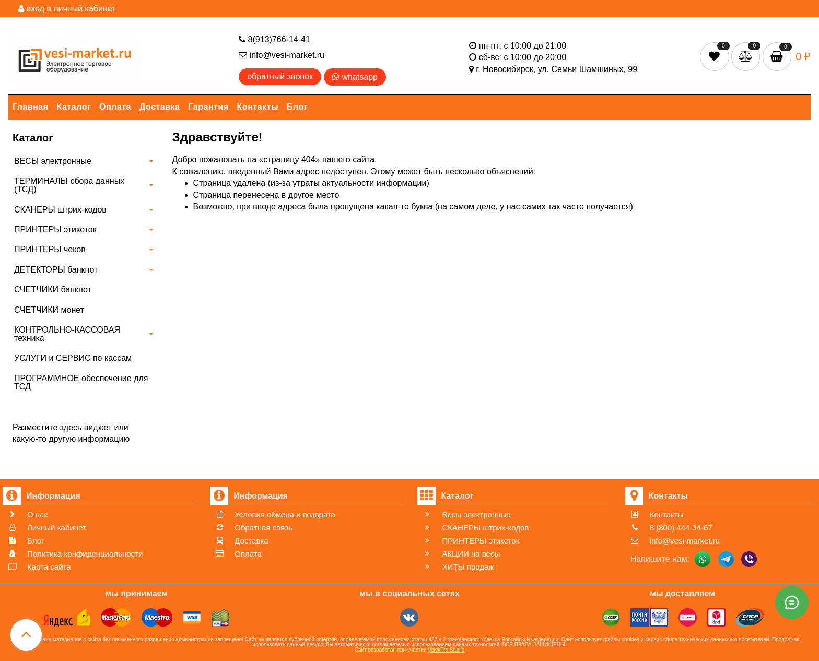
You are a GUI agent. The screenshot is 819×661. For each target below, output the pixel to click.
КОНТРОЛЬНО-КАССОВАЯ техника (67, 334)
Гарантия (209, 106)
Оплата (115, 106)
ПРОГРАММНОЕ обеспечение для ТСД (81, 382)
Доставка (159, 106)
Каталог (74, 106)
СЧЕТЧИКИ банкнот (52, 289)
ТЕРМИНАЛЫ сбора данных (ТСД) (69, 185)
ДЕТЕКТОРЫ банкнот (56, 269)
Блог (297, 106)
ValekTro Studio (446, 650)
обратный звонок (280, 76)
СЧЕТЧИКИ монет (49, 309)
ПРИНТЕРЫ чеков (50, 249)
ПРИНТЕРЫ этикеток (55, 229)
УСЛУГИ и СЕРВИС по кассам (73, 357)
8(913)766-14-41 (274, 39)
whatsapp (355, 77)
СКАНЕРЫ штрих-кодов (60, 209)
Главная (31, 106)
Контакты (257, 106)
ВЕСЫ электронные (52, 161)
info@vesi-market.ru (281, 55)
